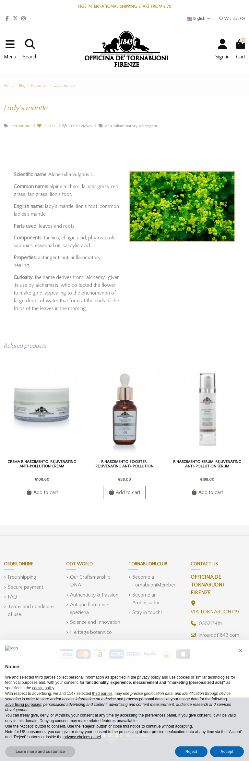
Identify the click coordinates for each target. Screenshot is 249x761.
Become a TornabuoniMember (153, 581)
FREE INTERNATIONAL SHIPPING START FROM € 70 (124, 7)
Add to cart (42, 492)
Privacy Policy (124, 679)
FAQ (12, 597)
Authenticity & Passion (94, 595)
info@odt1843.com (219, 635)
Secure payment (25, 587)
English (199, 19)
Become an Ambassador (146, 599)
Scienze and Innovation (95, 622)
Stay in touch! (147, 612)
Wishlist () (232, 19)
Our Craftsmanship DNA (90, 581)
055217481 (210, 623)
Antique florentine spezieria (89, 608)
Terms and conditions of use (31, 610)
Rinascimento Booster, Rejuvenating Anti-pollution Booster (124, 466)
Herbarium (21, 126)
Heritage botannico (91, 632)
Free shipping (22, 577)
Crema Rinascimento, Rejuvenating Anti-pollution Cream (41, 464)
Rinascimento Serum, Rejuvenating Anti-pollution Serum (207, 464)
